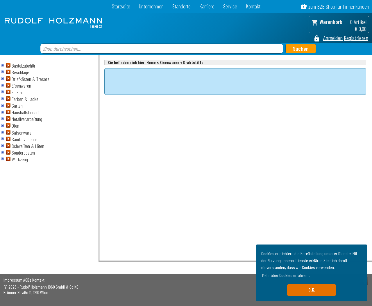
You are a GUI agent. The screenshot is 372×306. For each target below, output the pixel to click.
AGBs (27, 280)
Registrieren (356, 37)
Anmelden (333, 37)
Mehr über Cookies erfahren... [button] (286, 275)
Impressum (12, 280)
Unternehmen (151, 6)
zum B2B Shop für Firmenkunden (338, 6)
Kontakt (253, 6)
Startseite (121, 6)
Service (230, 6)
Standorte (181, 6)
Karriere (206, 6)
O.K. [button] (311, 289)
